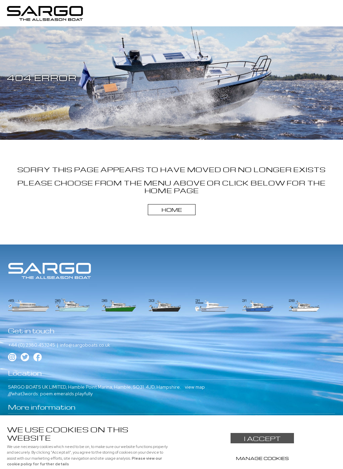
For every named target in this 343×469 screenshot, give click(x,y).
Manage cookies (262, 457)
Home (171, 209)
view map (195, 387)
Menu (331, 9)
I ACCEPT (262, 438)
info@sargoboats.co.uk (85, 345)
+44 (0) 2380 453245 (31, 345)
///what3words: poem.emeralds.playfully (50, 394)
